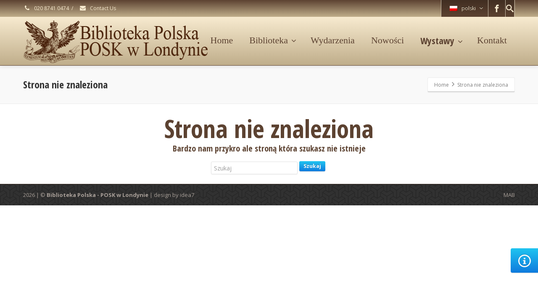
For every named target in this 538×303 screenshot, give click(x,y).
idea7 (187, 195)
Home (222, 40)
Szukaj (312, 166)
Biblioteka (272, 40)
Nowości (387, 40)
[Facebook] (496, 8)
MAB (509, 195)
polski (466, 8)
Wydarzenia (333, 40)
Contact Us (97, 8)
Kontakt (492, 40)
